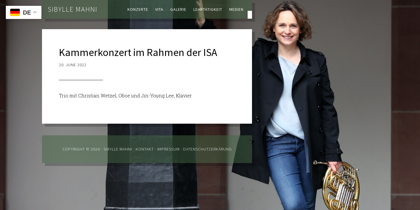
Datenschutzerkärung (207, 149)
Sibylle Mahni (72, 9)
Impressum (168, 149)
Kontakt (145, 149)
